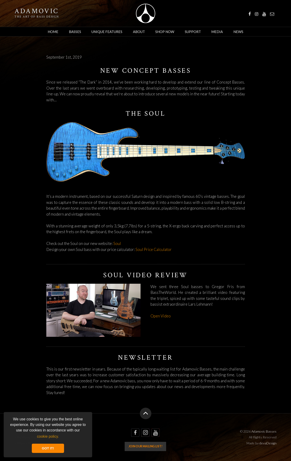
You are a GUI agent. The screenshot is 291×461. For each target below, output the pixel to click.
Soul (117, 243)
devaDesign (267, 443)
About (139, 32)
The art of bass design (37, 16)
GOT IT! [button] (48, 448)
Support (193, 32)
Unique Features (106, 32)
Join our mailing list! (145, 446)
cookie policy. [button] (48, 436)
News (238, 32)
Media (217, 32)
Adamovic (37, 11)
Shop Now (164, 32)
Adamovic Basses (145, 13)
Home (53, 32)
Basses (75, 32)
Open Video (160, 315)
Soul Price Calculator (153, 249)
